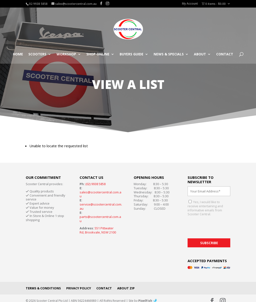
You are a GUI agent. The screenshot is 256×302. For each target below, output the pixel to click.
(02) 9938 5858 (95, 184)
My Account (190, 4)
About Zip (126, 288)
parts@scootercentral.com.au (100, 219)
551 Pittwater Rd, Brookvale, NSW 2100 (98, 230)
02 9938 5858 (38, 4)
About (200, 54)
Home (18, 54)
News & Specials (169, 54)
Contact (224, 54)
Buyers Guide (131, 54)
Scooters (37, 54)
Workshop (66, 54)
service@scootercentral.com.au (101, 206)
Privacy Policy (78, 288)
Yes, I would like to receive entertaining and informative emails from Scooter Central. (205, 208)
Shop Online (97, 54)
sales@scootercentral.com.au (100, 194)
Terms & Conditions (43, 288)
